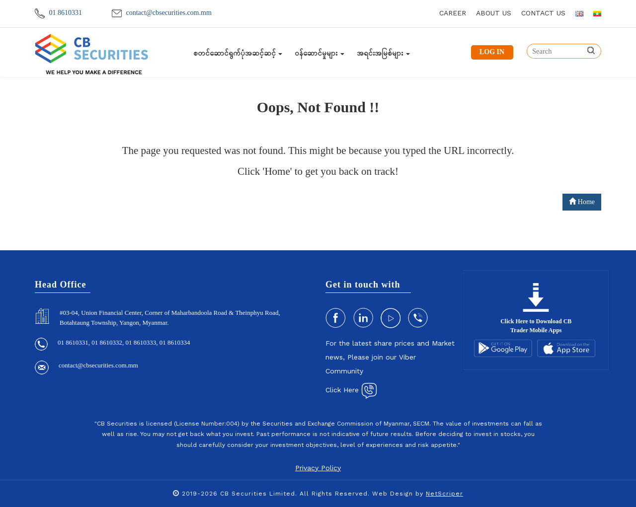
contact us (543, 13)
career (452, 13)
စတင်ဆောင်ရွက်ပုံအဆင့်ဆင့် (238, 53)
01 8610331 (58, 12)
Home (582, 202)
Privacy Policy (318, 468)
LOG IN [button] (491, 52)
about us (493, 13)
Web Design (392, 493)
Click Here (351, 390)
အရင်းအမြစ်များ (383, 53)
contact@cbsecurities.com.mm (162, 12)
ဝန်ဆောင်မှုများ (319, 53)
